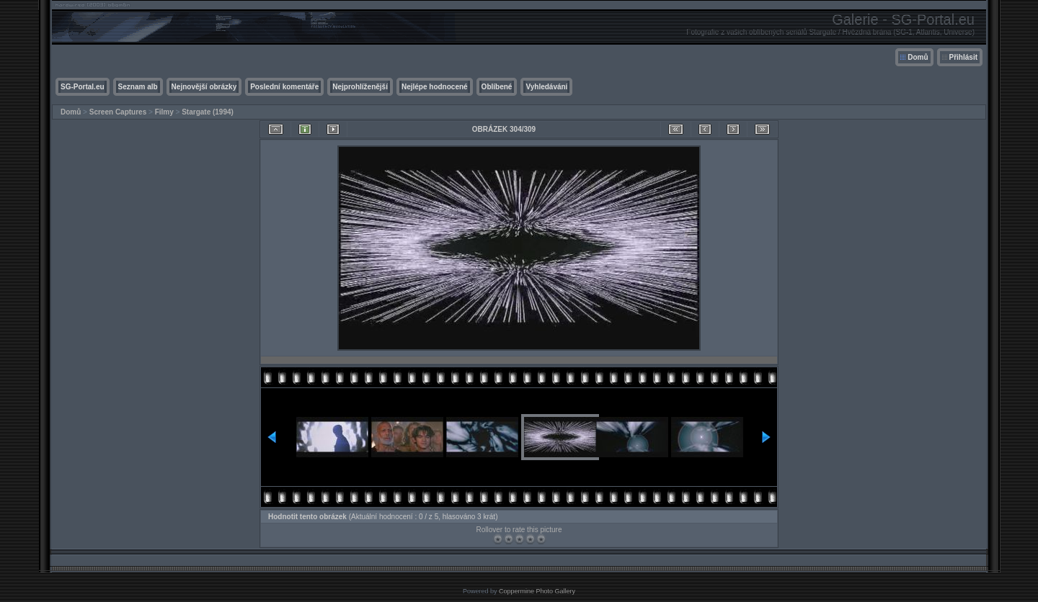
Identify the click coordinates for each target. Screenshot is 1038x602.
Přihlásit (963, 57)
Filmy (164, 112)
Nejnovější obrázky (204, 87)
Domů (918, 57)
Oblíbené (497, 87)
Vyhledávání (546, 87)
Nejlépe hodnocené (435, 87)
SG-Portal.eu (83, 87)
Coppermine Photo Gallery (537, 591)
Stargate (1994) (208, 112)
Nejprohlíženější (360, 87)
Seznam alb (138, 87)
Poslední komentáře (284, 87)
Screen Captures (117, 112)
